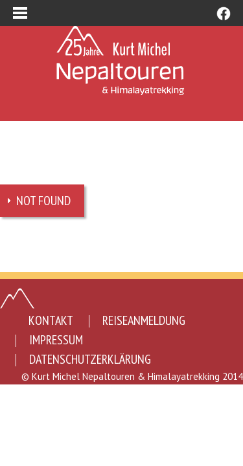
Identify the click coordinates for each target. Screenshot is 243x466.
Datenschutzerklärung (90, 359)
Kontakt (51, 320)
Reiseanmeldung (143, 320)
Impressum (56, 339)
